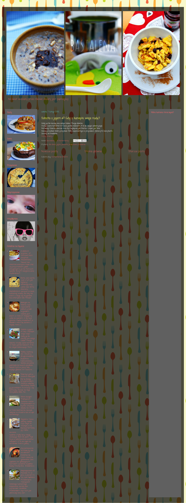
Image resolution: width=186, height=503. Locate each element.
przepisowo (73, 144)
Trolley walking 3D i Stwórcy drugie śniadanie (27, 354)
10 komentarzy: (63, 140)
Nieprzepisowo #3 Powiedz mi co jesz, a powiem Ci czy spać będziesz (28, 474)
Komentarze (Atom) (60, 157)
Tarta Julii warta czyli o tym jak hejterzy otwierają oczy (28, 281)
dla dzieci (52, 144)
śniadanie (81, 144)
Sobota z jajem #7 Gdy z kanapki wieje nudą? (70, 118)
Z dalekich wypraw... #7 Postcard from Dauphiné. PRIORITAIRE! (27, 255)
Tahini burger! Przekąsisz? (26, 398)
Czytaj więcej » (47, 136)
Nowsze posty (49, 151)
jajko (59, 144)
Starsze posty (136, 151)
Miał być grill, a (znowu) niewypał (28, 375)
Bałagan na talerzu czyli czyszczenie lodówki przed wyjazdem (26, 307)
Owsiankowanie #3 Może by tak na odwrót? (27, 450)
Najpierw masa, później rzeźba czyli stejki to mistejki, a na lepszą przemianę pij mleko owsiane (22, 426)
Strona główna (93, 151)
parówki (64, 144)
